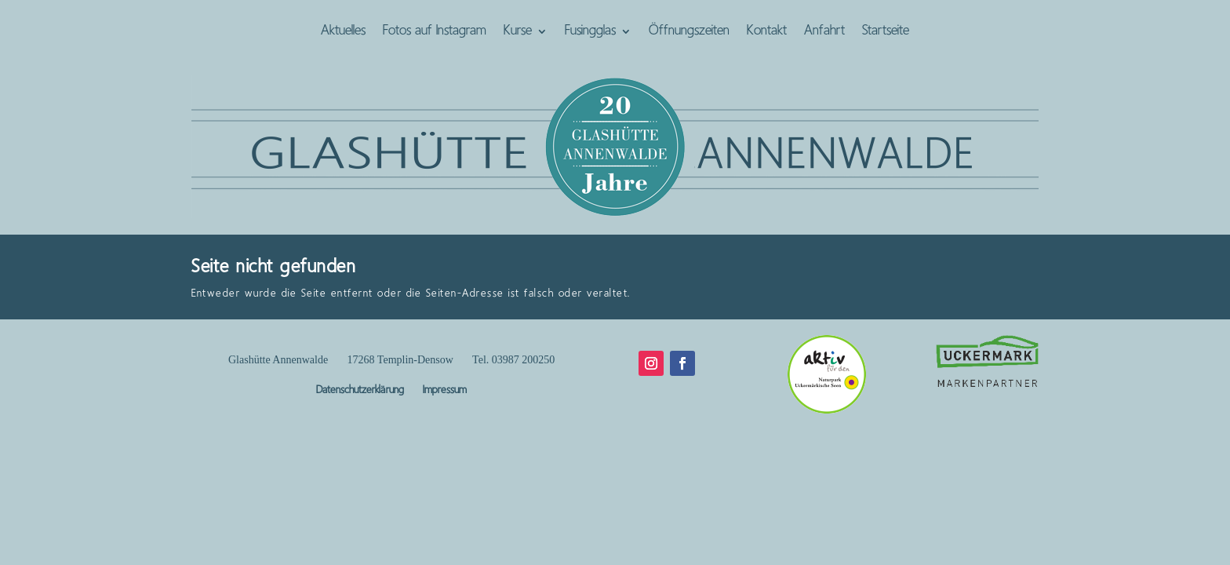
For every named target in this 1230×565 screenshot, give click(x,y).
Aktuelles (343, 32)
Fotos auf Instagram (434, 32)
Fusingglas (590, 32)
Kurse (518, 32)
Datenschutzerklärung (360, 390)
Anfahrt (824, 32)
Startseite (885, 32)
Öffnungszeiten (689, 32)
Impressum (445, 390)
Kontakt (767, 32)
